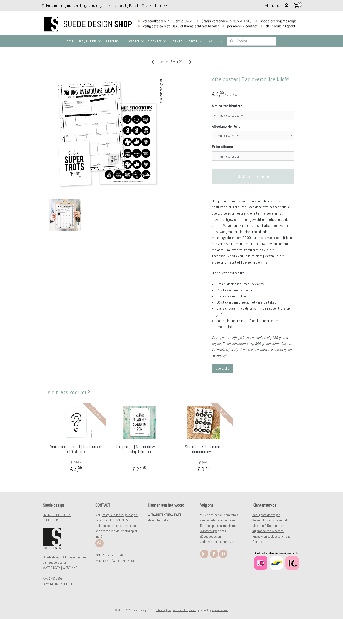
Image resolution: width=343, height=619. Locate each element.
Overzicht (222, 368)
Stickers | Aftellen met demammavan (203, 449)
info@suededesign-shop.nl (120, 515)
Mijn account (277, 6)
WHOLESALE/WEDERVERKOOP (115, 561)
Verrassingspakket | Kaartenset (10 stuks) (75, 449)
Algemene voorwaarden (268, 531)
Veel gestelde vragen (266, 515)
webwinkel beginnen (184, 610)
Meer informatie (158, 520)
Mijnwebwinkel (220, 610)
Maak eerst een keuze (253, 176)
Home (69, 41)
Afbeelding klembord (226, 126)
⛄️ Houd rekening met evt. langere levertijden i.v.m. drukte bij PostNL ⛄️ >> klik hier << (104, 5)
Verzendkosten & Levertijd (269, 520)
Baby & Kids (89, 41)
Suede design (57, 562)
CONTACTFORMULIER (109, 555)
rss (169, 610)
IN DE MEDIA (51, 520)
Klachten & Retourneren (268, 526)
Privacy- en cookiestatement (271, 536)
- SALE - (214, 41)
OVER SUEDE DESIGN (57, 515)
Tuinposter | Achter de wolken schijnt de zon (140, 449)
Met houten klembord (227, 105)
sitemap (161, 610)
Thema (194, 41)
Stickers (157, 41)
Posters (135, 41)
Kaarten (114, 41)
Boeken (176, 41)
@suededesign (210, 536)
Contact (257, 542)
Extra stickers (222, 146)
